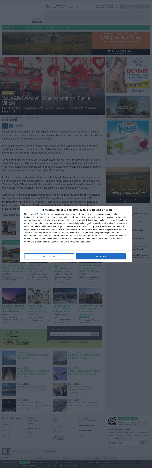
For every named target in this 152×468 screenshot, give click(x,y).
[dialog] (76, 234)
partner (44, 214)
